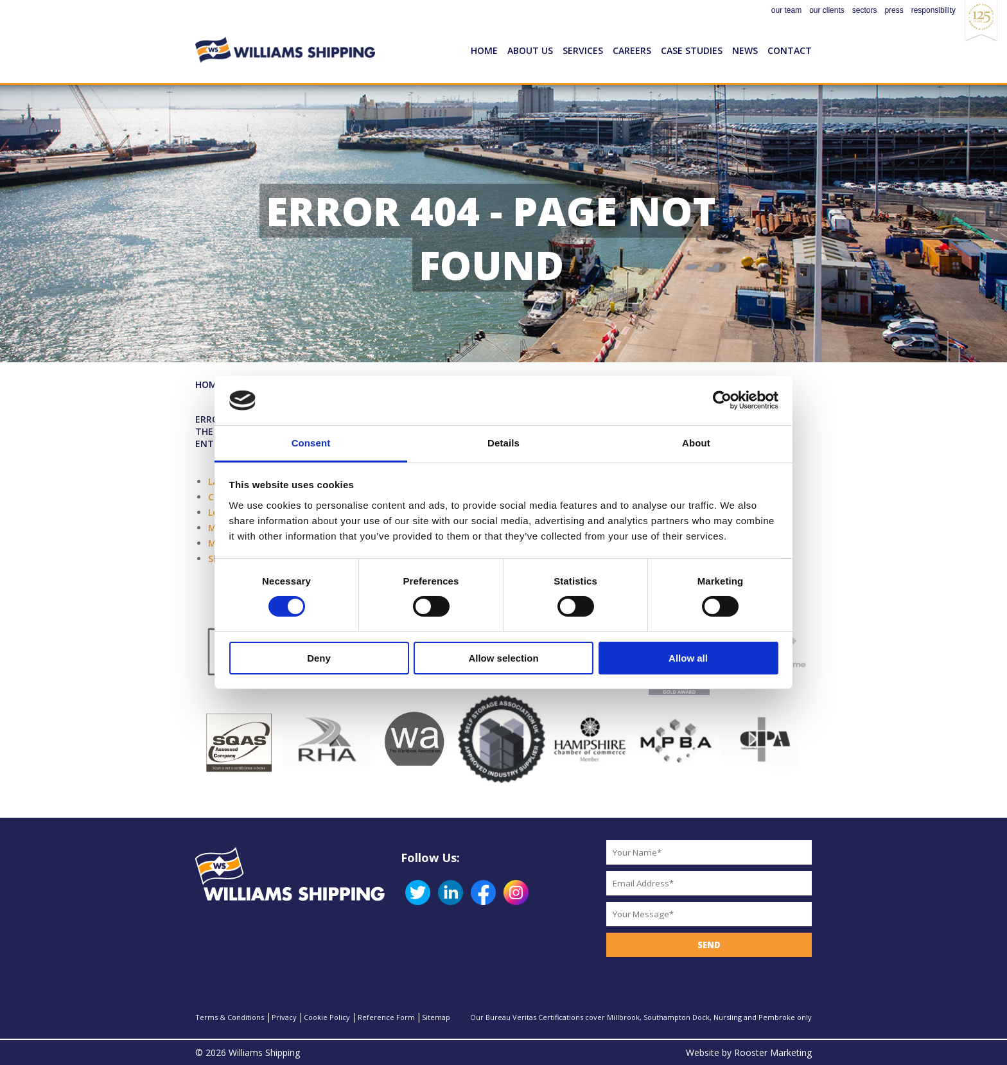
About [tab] (696, 442)
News (745, 50)
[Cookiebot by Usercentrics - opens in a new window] (722, 400)
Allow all (688, 658)
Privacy (284, 1017)
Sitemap (436, 1017)
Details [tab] (503, 442)
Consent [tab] (311, 442)
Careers (632, 50)
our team (786, 10)
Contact (789, 50)
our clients (827, 10)
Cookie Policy (327, 1017)
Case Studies (691, 50)
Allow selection (503, 658)
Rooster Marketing (773, 1052)
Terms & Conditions (229, 1017)
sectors (864, 10)
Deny (319, 658)
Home (484, 50)
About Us (530, 50)
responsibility (933, 10)
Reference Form (386, 1017)
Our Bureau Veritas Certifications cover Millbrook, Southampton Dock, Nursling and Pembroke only (641, 1017)
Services (583, 50)
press (893, 10)
